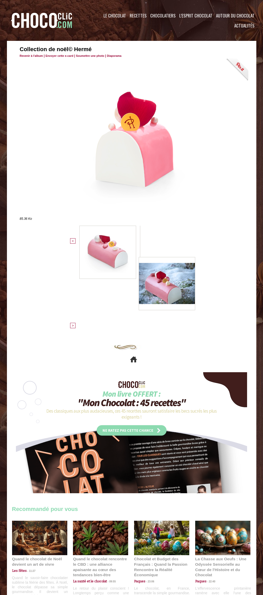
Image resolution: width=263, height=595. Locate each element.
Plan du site (146, 564)
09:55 (109, 491)
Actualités (244, 25)
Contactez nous (27, 564)
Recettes (138, 15)
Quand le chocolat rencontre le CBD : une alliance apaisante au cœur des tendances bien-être (100, 480)
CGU (80, 564)
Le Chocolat (115, 15)
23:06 (149, 496)
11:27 (29, 486)
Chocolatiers (163, 15)
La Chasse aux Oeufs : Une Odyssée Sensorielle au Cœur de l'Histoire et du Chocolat (220, 480)
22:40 (210, 491)
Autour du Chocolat (235, 15)
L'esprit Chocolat (195, 15)
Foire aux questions (210, 564)
